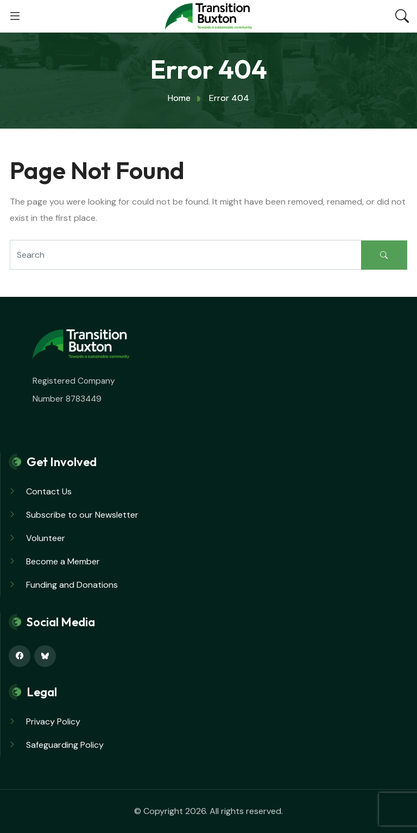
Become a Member (63, 561)
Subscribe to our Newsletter (82, 514)
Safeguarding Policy (65, 745)
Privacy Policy (53, 721)
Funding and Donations (72, 584)
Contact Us (49, 491)
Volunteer (45, 538)
